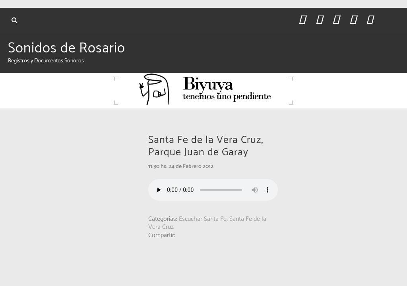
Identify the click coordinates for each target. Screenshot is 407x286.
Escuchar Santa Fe (203, 219)
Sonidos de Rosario (66, 48)
